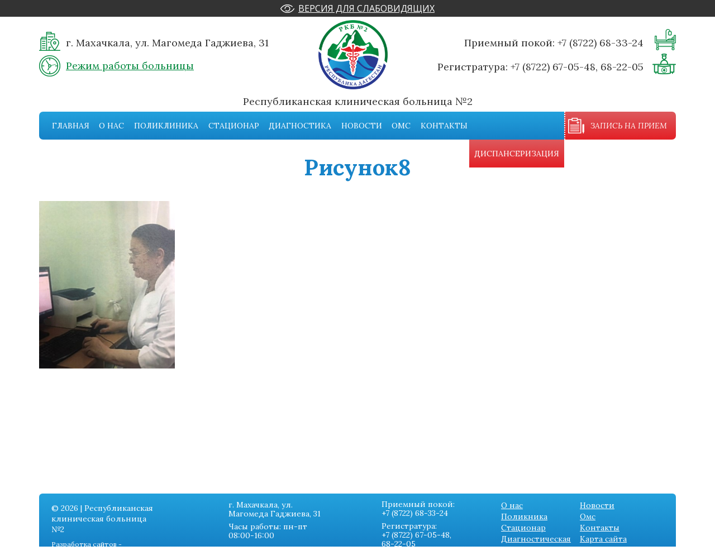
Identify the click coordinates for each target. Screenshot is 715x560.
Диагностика (300, 126)
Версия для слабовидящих (366, 8)
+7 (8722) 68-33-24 (600, 42)
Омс (401, 126)
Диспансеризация (516, 154)
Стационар (233, 126)
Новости (361, 126)
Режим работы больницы (130, 65)
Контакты (444, 126)
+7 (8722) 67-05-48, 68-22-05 (577, 66)
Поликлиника (166, 126)
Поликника (524, 516)
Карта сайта (603, 539)
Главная (70, 126)
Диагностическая (536, 539)
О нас (111, 126)
